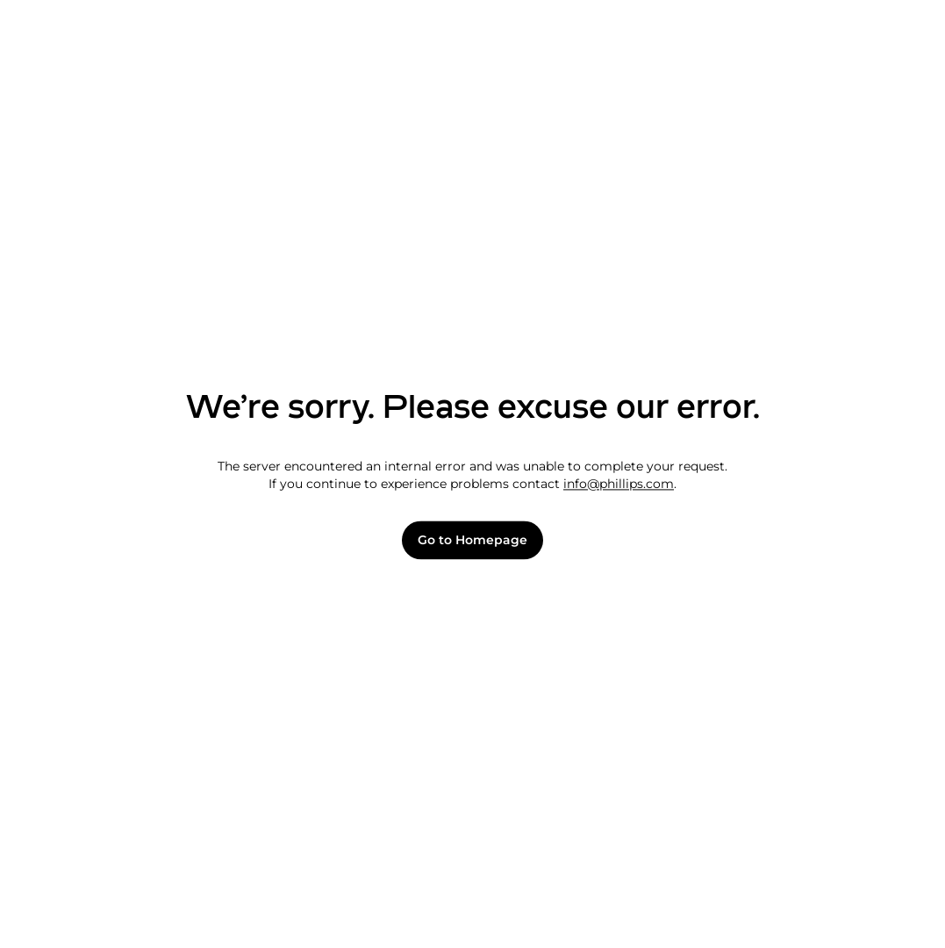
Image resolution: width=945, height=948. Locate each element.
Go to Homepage (472, 540)
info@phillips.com (618, 484)
